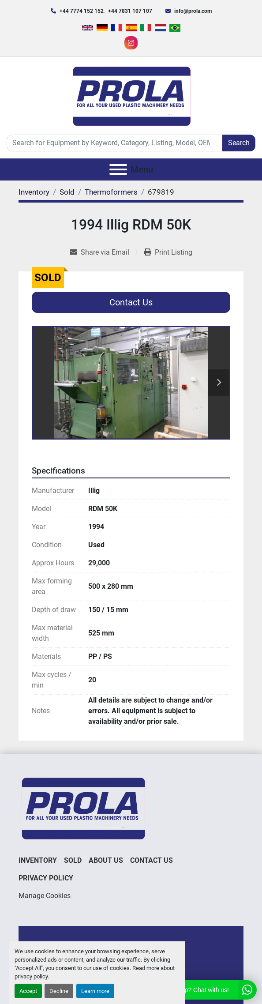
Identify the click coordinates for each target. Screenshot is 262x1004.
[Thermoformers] (111, 192)
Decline (58, 991)
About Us (106, 860)
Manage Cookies (45, 895)
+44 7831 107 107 (130, 11)
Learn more (95, 991)
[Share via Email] (103, 252)
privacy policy (31, 976)
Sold (73, 860)
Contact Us (131, 302)
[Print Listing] (168, 252)
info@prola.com (193, 11)
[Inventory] (34, 192)
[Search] (114, 143)
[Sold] (67, 192)
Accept (28, 991)
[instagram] (131, 42)
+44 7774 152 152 (82, 11)
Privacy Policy (46, 878)
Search (239, 143)
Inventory (38, 860)
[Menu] (118, 169)
